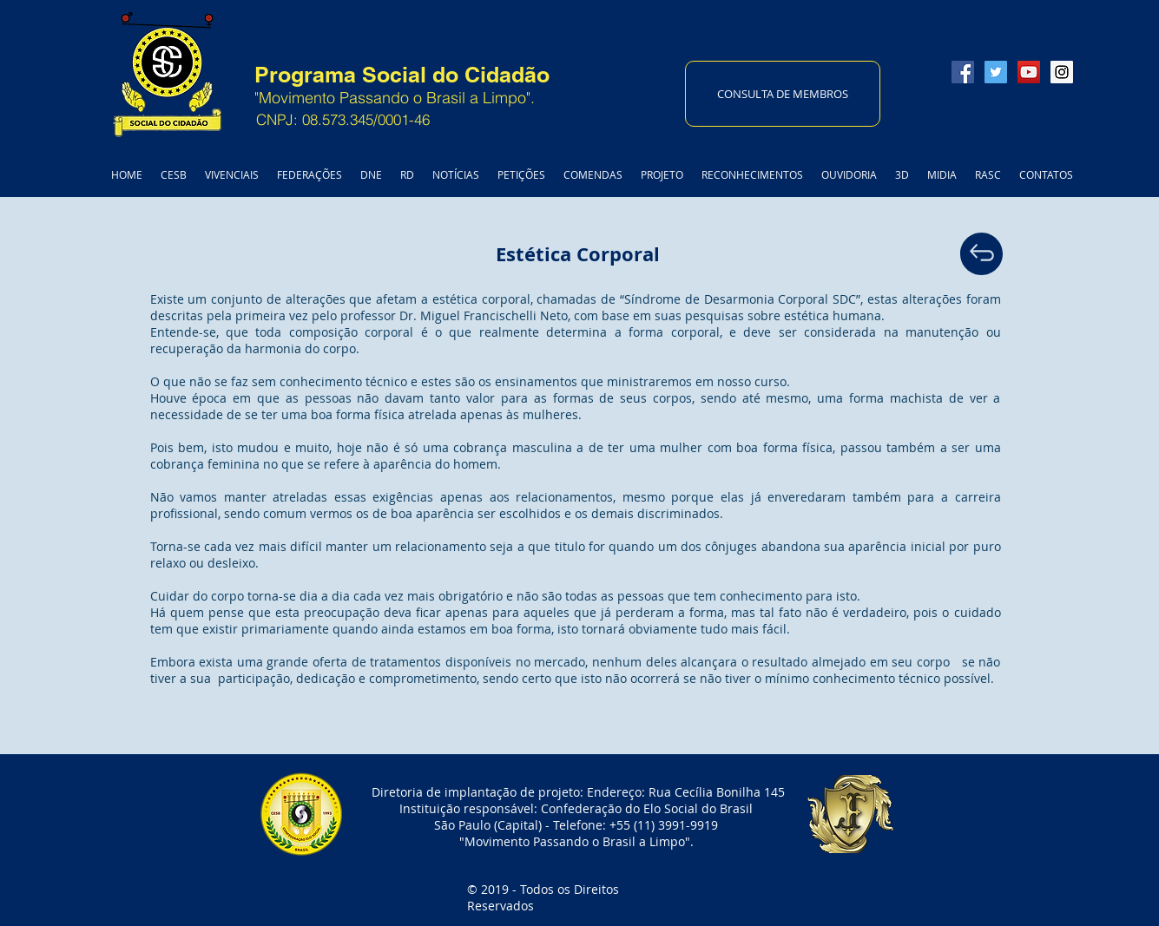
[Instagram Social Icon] (1061, 72)
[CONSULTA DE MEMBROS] (782, 94)
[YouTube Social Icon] (1028, 72)
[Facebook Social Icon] (963, 72)
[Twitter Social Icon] (995, 72)
